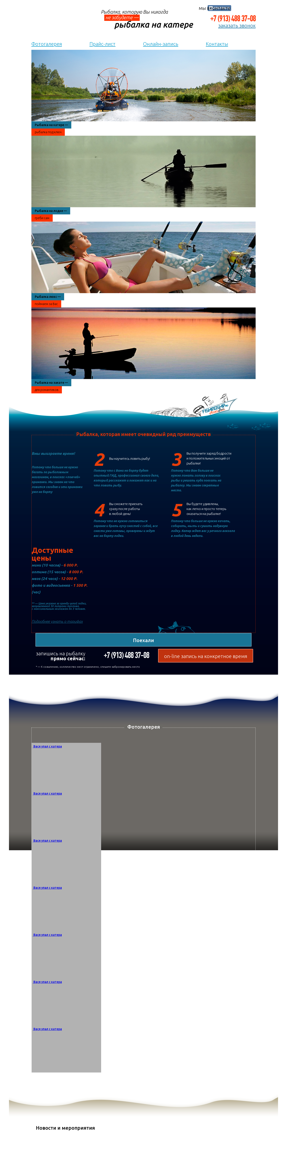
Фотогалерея (46, 44)
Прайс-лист (102, 44)
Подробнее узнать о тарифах (57, 621)
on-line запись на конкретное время (205, 656)
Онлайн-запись (160, 44)
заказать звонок (237, 25)
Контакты (217, 44)
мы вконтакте (214, 8)
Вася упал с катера (47, 746)
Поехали (143, 640)
